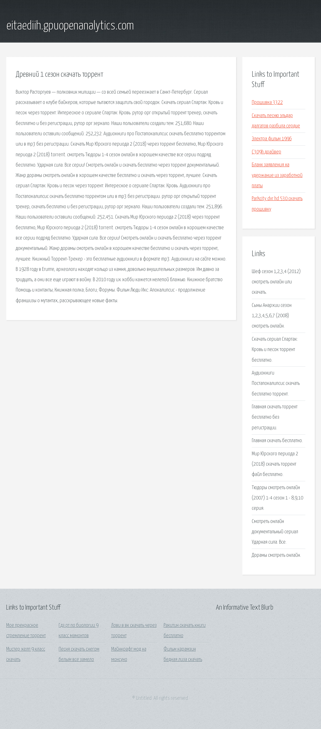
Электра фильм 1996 (272, 139)
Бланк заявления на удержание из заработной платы (277, 175)
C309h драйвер (266, 152)
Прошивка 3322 (267, 102)
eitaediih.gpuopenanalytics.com (70, 26)
